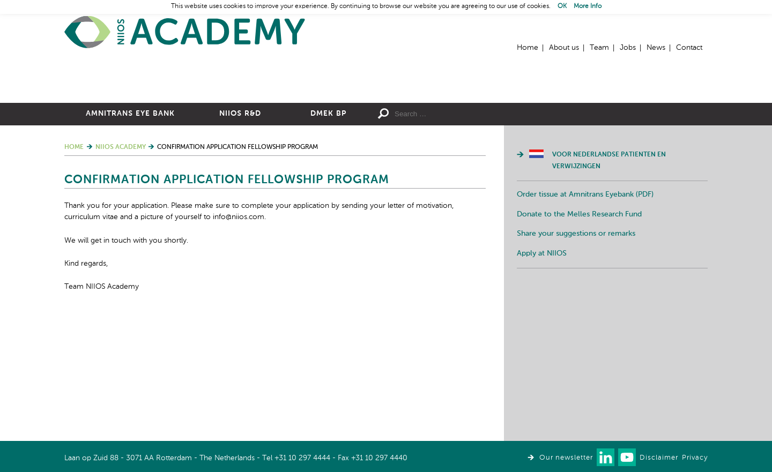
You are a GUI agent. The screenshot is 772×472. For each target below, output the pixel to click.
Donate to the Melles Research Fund (579, 331)
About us (564, 47)
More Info (588, 6)
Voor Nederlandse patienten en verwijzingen (609, 278)
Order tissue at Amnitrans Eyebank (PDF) (585, 312)
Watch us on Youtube (627, 457)
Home (185, 32)
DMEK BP (328, 231)
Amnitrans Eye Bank (130, 231)
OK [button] (562, 6)
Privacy (695, 457)
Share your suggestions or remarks (576, 351)
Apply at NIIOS (542, 370)
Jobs (628, 47)
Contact (689, 47)
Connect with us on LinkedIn (605, 457)
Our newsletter (566, 457)
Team (599, 47)
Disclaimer (659, 457)
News (656, 47)
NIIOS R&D (240, 231)
